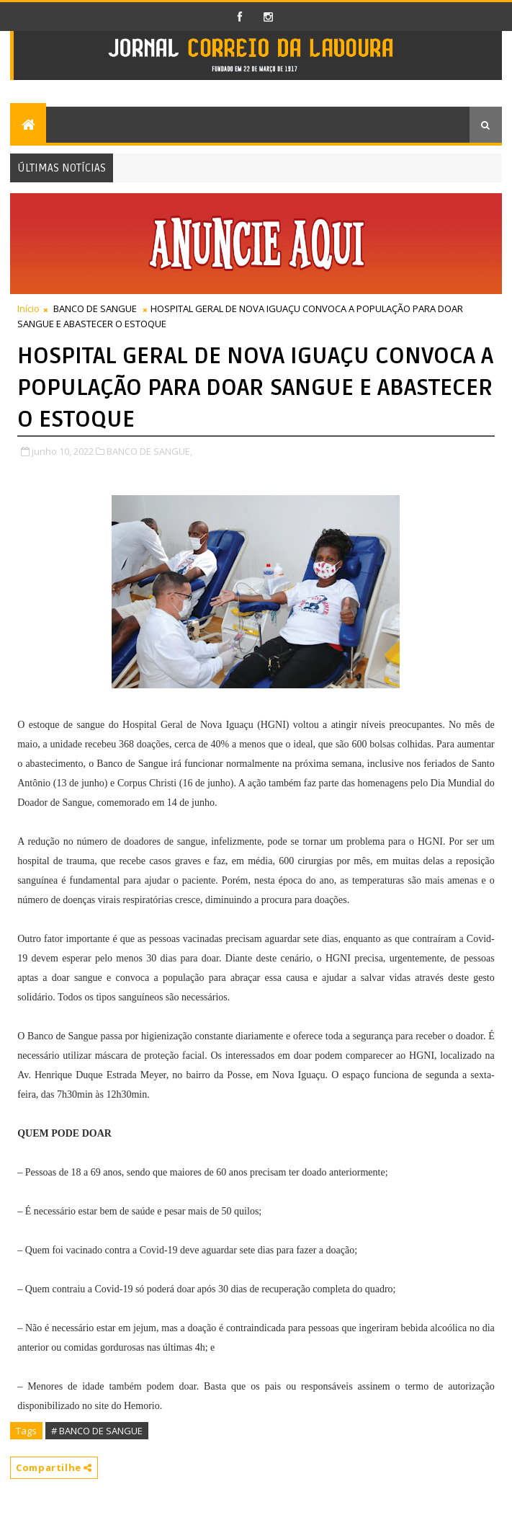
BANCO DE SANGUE (95, 308)
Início (28, 308)
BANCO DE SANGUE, (149, 451)
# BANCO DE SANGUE (97, 1430)
